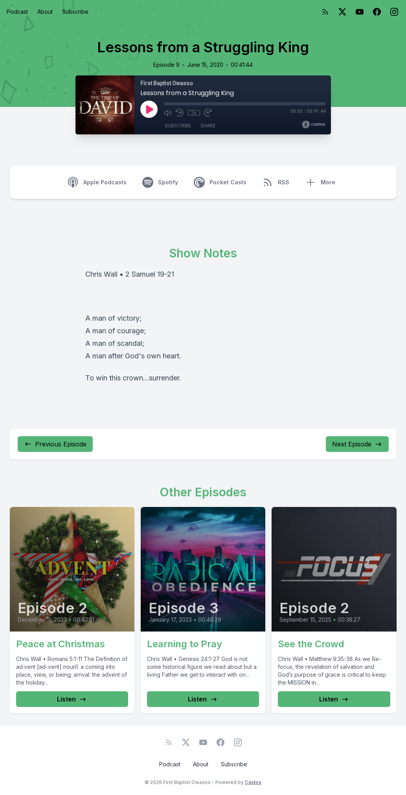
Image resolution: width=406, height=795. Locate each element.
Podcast (17, 11)
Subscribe (75, 11)
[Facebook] (377, 12)
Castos (253, 782)
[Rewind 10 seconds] (180, 113)
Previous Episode (55, 444)
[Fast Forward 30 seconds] (208, 113)
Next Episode (357, 444)
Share (207, 125)
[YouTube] (360, 12)
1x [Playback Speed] (193, 113)
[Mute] (168, 112)
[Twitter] (342, 12)
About (45, 11)
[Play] (149, 109)
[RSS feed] (325, 12)
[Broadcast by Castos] (313, 125)
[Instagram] (394, 12)
